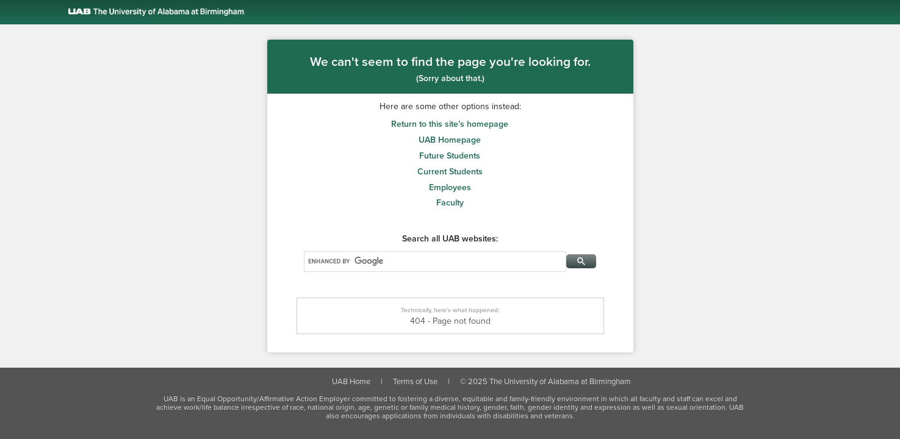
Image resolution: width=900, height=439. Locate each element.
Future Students (449, 156)
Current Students (450, 171)
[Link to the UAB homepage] (459, 12)
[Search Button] (581, 261)
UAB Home (351, 382)
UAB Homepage (450, 140)
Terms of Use (415, 382)
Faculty (450, 203)
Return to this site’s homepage (449, 124)
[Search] (434, 261)
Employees (450, 187)
